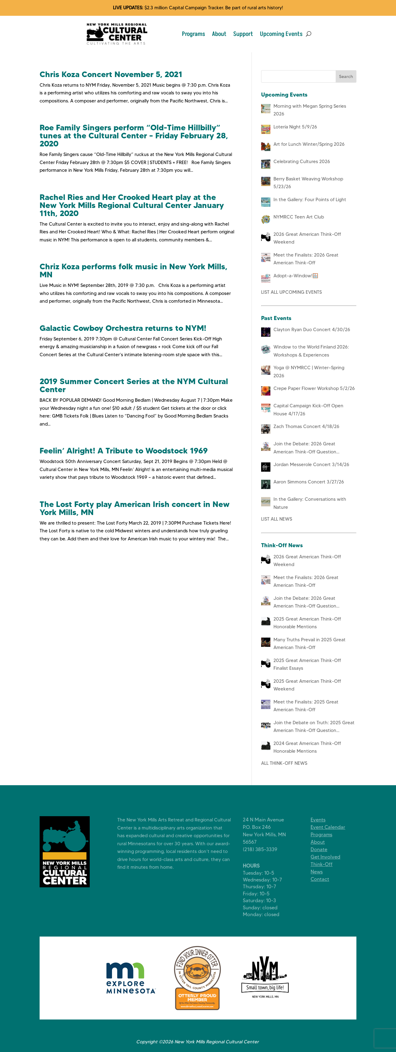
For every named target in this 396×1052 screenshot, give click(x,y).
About (219, 34)
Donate (323, 849)
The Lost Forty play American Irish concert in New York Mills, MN (135, 508)
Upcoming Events (281, 34)
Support (243, 34)
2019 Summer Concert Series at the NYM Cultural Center (134, 385)
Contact (324, 879)
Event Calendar (332, 827)
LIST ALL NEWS (276, 519)
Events (322, 820)
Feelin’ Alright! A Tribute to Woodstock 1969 (124, 451)
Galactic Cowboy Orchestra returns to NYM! (123, 328)
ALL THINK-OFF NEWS (284, 763)
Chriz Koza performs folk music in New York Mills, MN (133, 270)
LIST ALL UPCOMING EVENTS (291, 292)
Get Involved (330, 857)
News (321, 872)
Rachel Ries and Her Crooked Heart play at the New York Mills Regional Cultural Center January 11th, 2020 (132, 205)
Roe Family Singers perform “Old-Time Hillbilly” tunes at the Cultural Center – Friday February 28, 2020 (134, 136)
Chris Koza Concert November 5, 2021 (111, 74)
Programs (193, 34)
